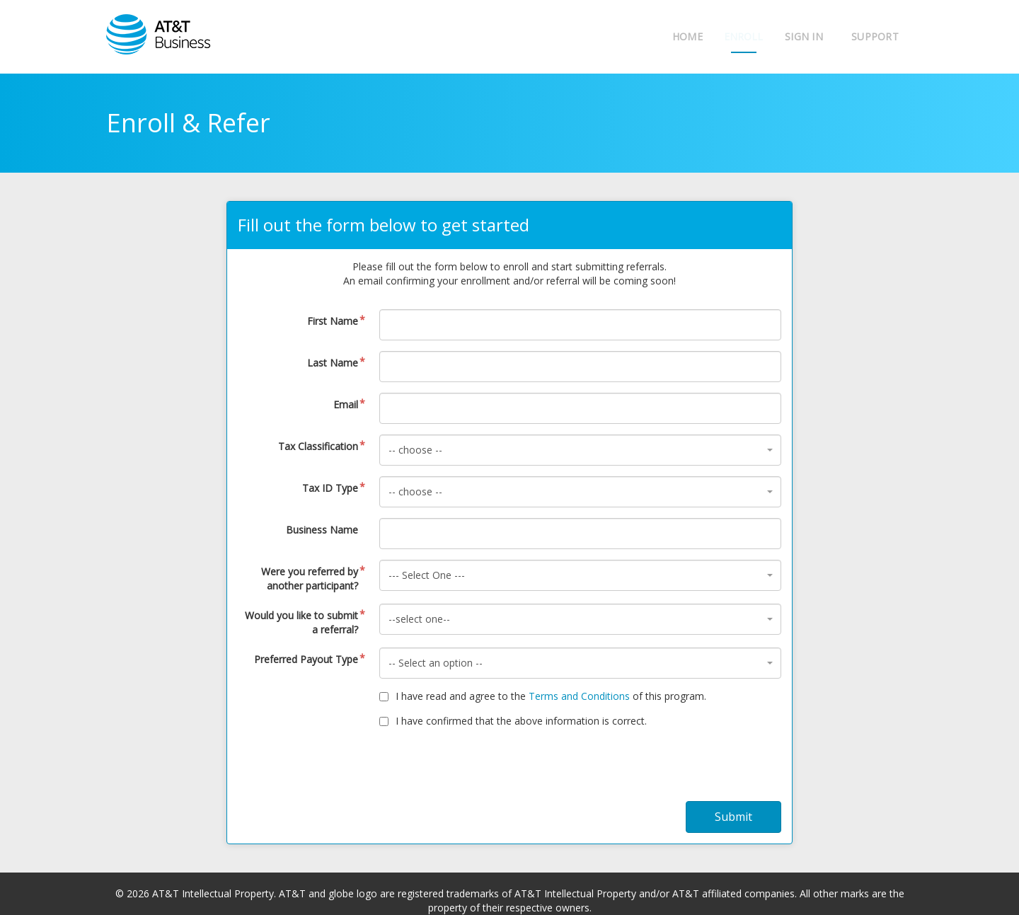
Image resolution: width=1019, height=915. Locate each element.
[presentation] (509, 770)
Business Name (322, 529)
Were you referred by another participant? (309, 578)
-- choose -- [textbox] (415, 449)
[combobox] (580, 450)
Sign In (804, 36)
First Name (332, 321)
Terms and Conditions (579, 696)
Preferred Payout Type (306, 659)
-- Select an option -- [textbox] (435, 662)
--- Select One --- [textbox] (426, 575)
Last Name (332, 362)
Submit (733, 816)
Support (875, 36)
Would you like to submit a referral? (301, 622)
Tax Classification (318, 446)
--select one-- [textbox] (419, 619)
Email (345, 404)
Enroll (736, 36)
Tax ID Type (330, 488)
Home (672, 36)
